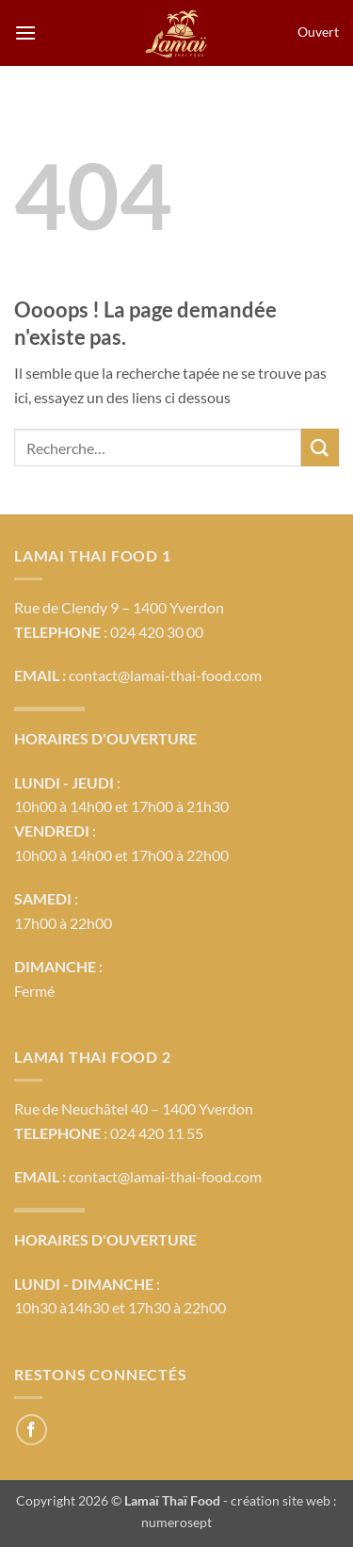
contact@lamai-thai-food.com (165, 675)
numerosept (176, 1522)
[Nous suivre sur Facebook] (31, 1429)
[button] (25, 32)
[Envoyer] (320, 447)
